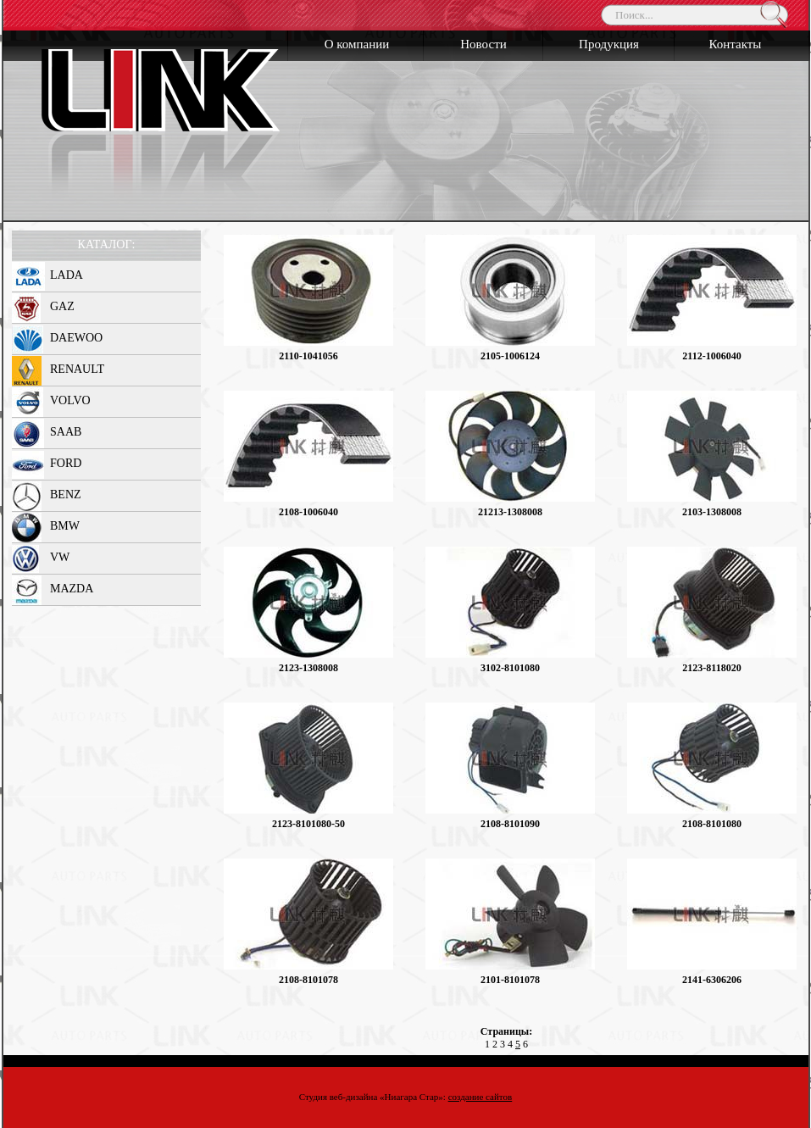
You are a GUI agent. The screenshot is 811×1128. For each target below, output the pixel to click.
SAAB (65, 431)
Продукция (609, 44)
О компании (357, 44)
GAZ (62, 306)
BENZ (65, 494)
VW (59, 557)
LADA (66, 275)
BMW (65, 526)
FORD (65, 463)
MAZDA (71, 588)
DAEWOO (76, 337)
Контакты (735, 44)
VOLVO (70, 400)
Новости (483, 44)
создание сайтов (480, 1097)
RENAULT (77, 369)
